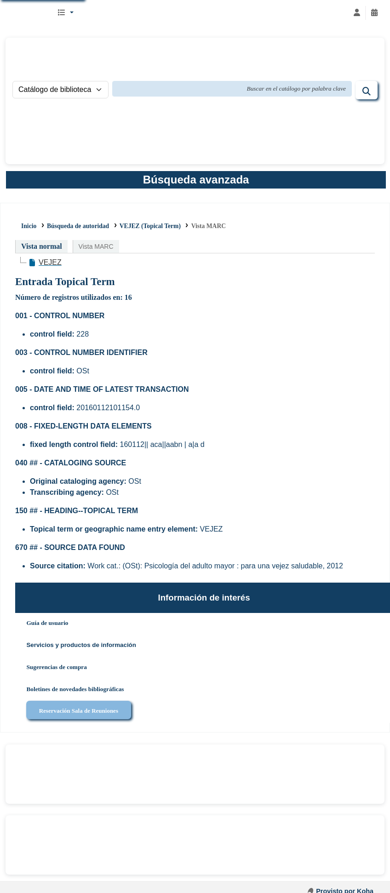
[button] (65, 13)
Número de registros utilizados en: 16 (73, 297)
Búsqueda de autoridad (78, 226)
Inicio (28, 226)
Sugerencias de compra (56, 667)
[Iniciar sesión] (357, 13)
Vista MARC (208, 226)
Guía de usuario (47, 622)
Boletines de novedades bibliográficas (75, 689)
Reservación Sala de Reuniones (78, 710)
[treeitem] (44, 262)
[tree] (195, 262)
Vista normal (41, 246)
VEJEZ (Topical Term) (150, 226)
